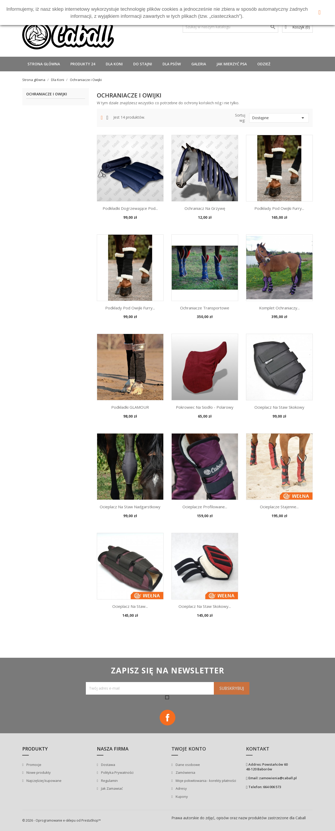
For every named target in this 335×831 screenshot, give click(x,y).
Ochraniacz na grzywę (205, 208)
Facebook (167, 717)
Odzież (263, 63)
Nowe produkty (38, 772)
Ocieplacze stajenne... (279, 506)
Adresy (181, 788)
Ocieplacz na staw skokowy (279, 407)
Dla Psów (172, 63)
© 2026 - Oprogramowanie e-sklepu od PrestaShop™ (61, 820)
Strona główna (43, 63)
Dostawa (107, 764)
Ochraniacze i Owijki (46, 94)
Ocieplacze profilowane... (204, 506)
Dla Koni (114, 63)
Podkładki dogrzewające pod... (130, 208)
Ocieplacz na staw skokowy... (204, 606)
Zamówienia (185, 772)
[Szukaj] (230, 27)
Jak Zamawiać (111, 788)
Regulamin (109, 780)
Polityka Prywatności (116, 772)
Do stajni (142, 63)
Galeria (198, 63)
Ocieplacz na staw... (130, 606)
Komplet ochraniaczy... (279, 307)
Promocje (33, 764)
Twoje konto (188, 749)
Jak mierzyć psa (231, 63)
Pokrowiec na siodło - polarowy (204, 407)
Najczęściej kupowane (44, 780)
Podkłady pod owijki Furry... (279, 208)
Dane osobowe (187, 764)
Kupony (181, 796)
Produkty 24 (82, 63)
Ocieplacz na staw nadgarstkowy (130, 506)
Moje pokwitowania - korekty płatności (205, 780)
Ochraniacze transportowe (204, 307)
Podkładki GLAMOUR (130, 407)
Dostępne (279, 118)
